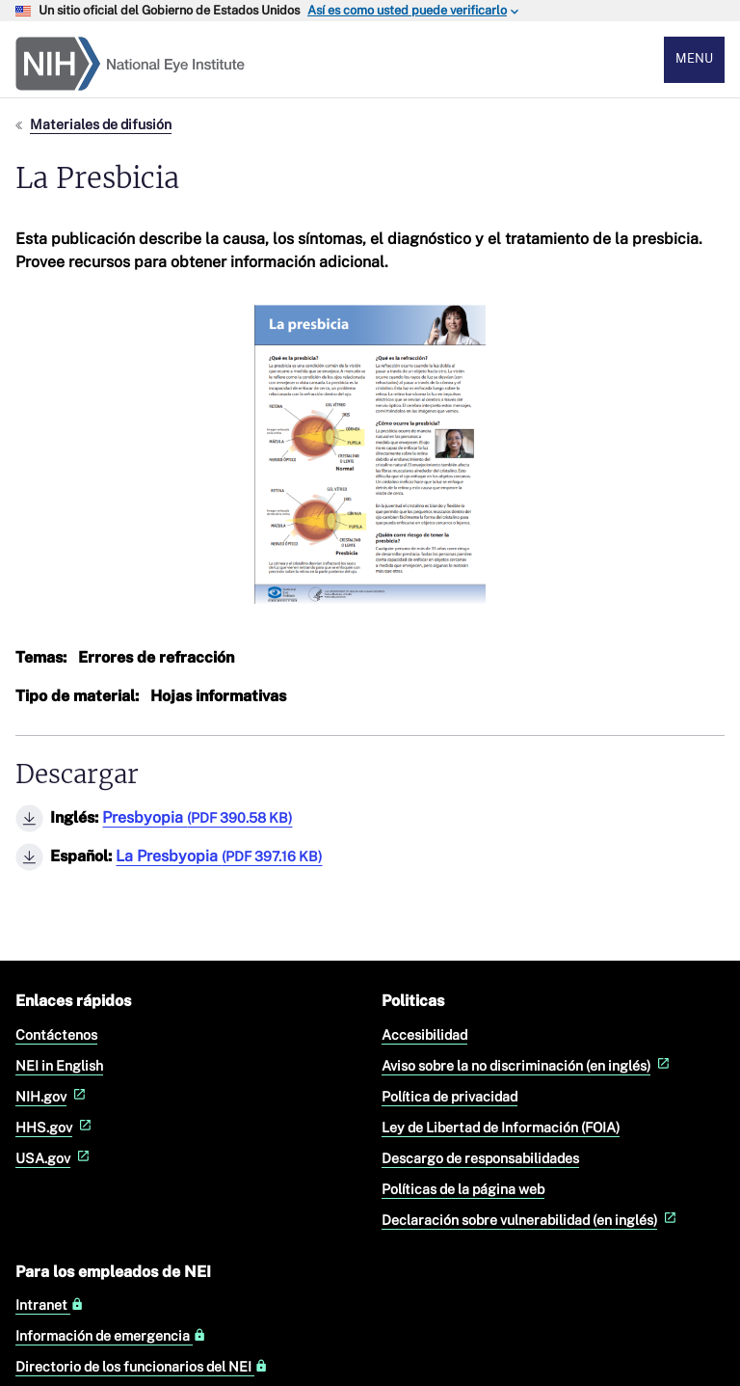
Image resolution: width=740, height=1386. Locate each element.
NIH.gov (52, 1096)
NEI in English (59, 1065)
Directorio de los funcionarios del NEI (141, 1366)
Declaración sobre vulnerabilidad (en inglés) (531, 1219)
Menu (694, 58)
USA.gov (54, 1158)
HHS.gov (55, 1127)
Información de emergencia (110, 1336)
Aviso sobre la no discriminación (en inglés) (528, 1065)
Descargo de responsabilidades (480, 1158)
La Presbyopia (219, 856)
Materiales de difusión (101, 124)
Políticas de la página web (463, 1189)
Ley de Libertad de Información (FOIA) (501, 1127)
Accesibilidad (424, 1034)
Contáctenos (56, 1034)
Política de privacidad (449, 1096)
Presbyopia (197, 817)
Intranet (49, 1305)
